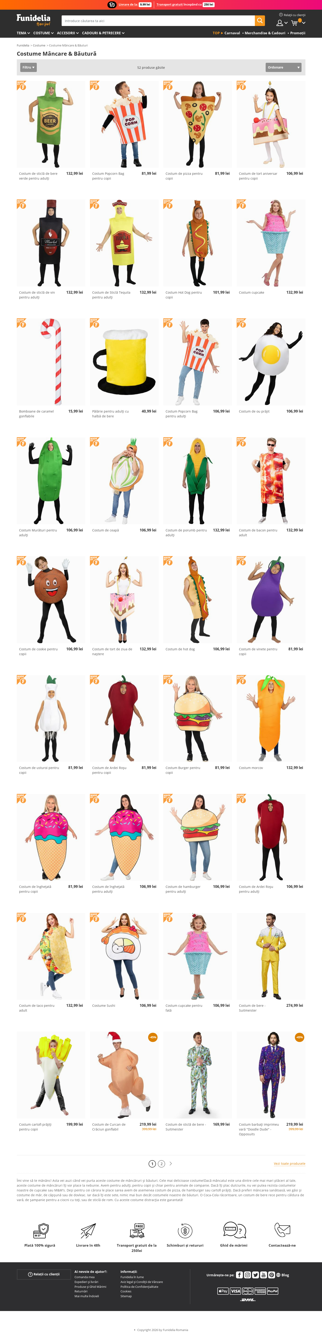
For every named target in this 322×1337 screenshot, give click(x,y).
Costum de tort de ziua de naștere (112, 651)
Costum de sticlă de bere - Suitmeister (186, 1126)
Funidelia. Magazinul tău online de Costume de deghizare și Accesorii (33, 20)
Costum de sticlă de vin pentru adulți (37, 294)
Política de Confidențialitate (139, 1287)
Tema (21, 33)
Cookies (126, 1291)
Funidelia (23, 45)
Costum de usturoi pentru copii (39, 770)
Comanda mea (85, 1277)
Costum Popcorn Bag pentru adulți (182, 413)
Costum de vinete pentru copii (258, 651)
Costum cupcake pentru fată (184, 1008)
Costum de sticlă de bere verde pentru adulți (38, 176)
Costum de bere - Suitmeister (252, 1008)
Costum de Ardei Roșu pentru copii (109, 770)
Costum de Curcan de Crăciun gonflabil (109, 1126)
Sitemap (126, 1296)
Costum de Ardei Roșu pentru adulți (256, 889)
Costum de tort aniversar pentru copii (258, 176)
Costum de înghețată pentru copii (35, 889)
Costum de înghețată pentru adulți (108, 889)
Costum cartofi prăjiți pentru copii (35, 1126)
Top (216, 33)
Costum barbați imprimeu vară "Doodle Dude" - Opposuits (259, 1129)
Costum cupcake (251, 292)
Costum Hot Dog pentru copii (184, 294)
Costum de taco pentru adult (37, 1008)
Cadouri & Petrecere (101, 33)
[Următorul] (170, 1164)
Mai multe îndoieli (87, 1296)
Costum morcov (251, 768)
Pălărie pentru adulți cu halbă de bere (110, 413)
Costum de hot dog (180, 649)
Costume (41, 33)
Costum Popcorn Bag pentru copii (108, 176)
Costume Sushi (103, 1005)
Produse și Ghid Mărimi (90, 1287)
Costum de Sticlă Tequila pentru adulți (111, 294)
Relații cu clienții (44, 1274)
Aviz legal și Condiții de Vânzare (142, 1282)
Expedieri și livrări (86, 1282)
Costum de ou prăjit (254, 411)
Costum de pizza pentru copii (184, 176)
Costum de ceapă (105, 530)
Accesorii (66, 33)
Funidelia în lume (132, 1277)
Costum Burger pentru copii (183, 770)
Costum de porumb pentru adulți (186, 532)
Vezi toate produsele (289, 1163)
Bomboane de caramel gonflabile (36, 413)
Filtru (27, 67)
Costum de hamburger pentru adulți (183, 889)
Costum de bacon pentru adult (258, 532)
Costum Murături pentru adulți (38, 532)
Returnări (81, 1291)
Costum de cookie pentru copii (38, 651)
